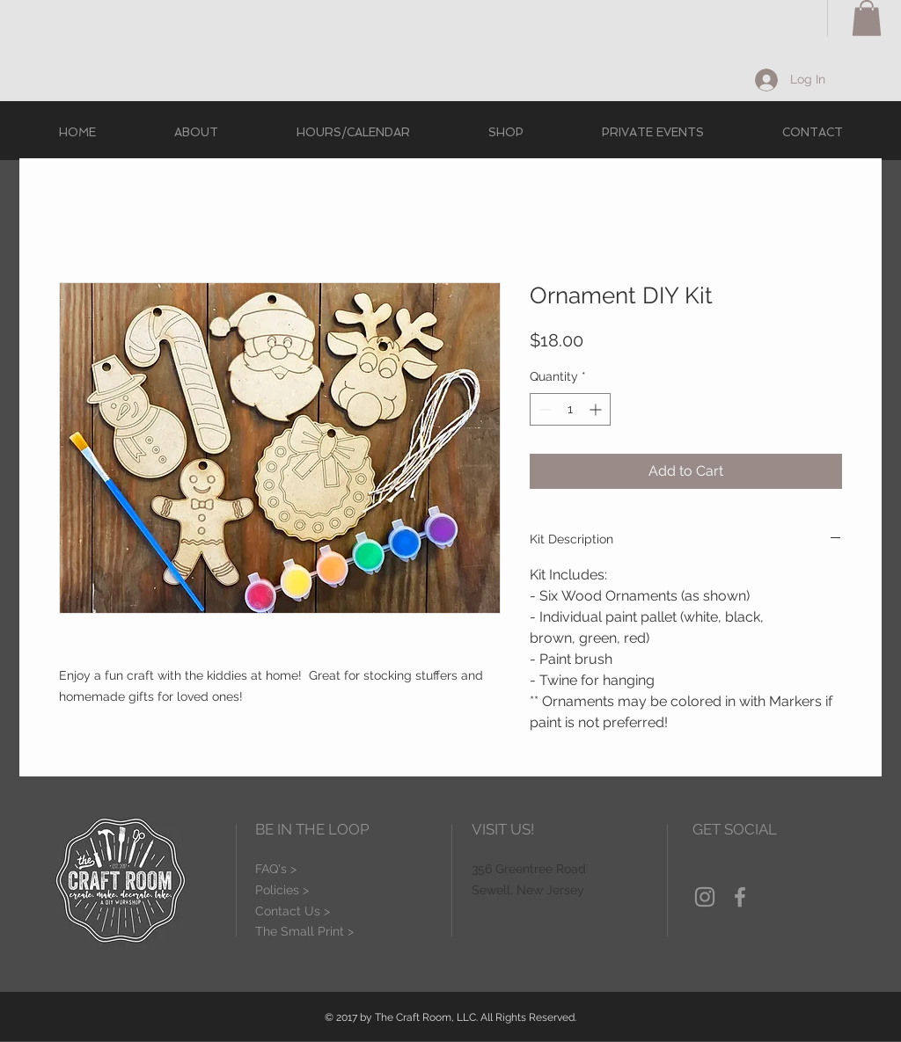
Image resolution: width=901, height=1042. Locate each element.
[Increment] (597, 409)
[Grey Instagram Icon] (705, 897)
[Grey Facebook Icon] (740, 897)
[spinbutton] (570, 409)
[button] (867, 18)
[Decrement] (543, 409)
